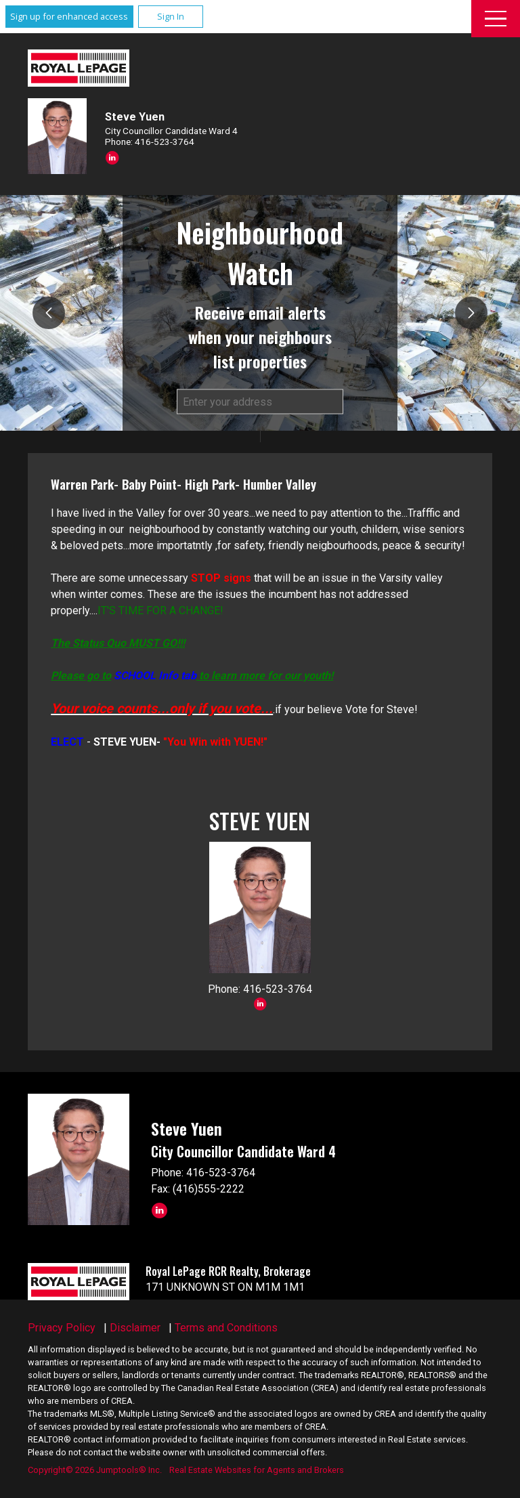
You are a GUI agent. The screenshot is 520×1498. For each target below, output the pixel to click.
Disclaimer (135, 1327)
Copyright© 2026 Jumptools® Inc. (95, 1470)
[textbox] (260, 401)
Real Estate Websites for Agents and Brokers (256, 1470)
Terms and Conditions (226, 1327)
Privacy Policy (61, 1327)
